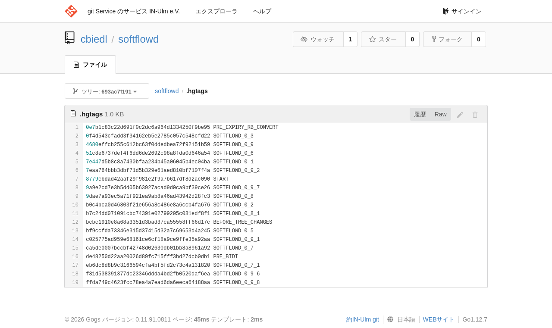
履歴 (420, 114)
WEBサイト (439, 319)
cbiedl (94, 39)
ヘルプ (262, 11)
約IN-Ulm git (362, 319)
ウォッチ (318, 39)
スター (383, 39)
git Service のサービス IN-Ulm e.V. (134, 11)
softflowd (138, 39)
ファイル (90, 64)
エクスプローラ (216, 11)
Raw (441, 114)
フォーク (447, 39)
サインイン (462, 11)
